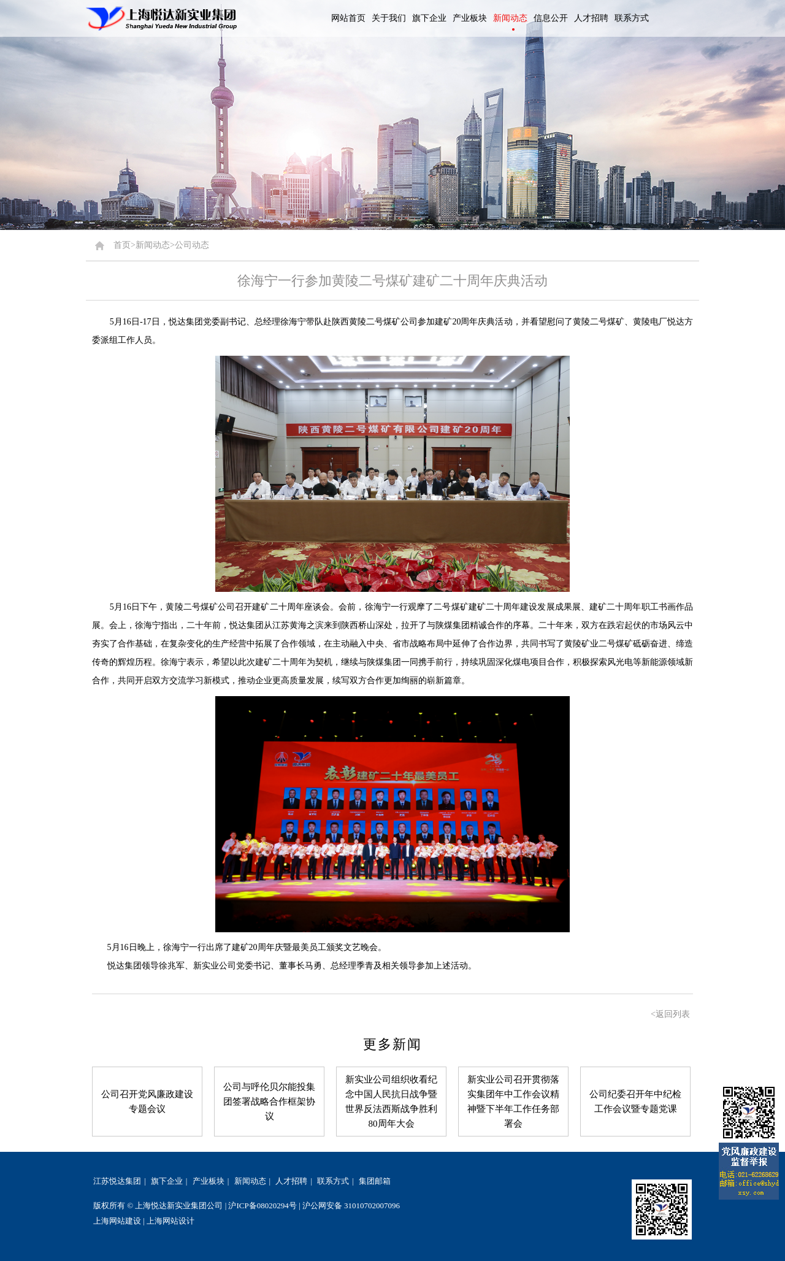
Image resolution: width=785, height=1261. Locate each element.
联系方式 (333, 1181)
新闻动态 (250, 1181)
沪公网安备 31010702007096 (351, 1205)
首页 (122, 245)
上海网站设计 (170, 1220)
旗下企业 (167, 1181)
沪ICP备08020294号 (262, 1205)
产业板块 (208, 1181)
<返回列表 (670, 1014)
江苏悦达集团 (117, 1181)
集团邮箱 (375, 1181)
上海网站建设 (117, 1220)
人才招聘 (291, 1181)
